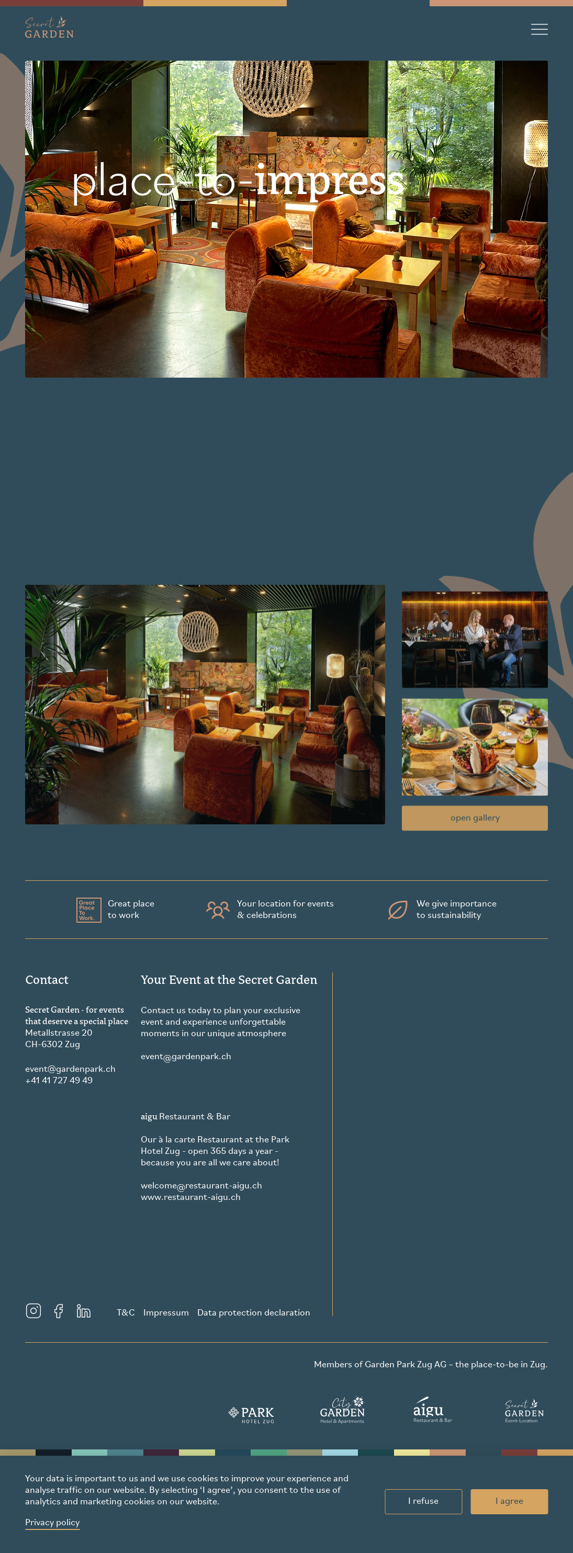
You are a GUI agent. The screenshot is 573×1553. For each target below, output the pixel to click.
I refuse (423, 1501)
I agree (509, 1501)
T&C (126, 1313)
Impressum (166, 1313)
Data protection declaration (253, 1313)
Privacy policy (52, 1523)
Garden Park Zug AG (405, 1365)
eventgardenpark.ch (70, 1069)
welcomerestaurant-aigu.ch (201, 1186)
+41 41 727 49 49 (59, 1081)
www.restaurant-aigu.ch (191, 1198)
